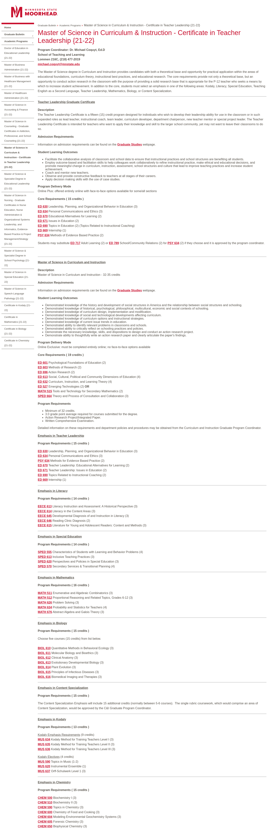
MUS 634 (44, 739)
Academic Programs (16, 41)
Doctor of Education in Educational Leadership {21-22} (17, 53)
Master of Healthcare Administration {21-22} (16, 95)
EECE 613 (45, 506)
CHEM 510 (45, 802)
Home (7, 27)
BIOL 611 (44, 653)
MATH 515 (45, 391)
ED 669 (43, 230)
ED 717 (75, 243)
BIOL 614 (44, 667)
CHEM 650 (45, 826)
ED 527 (43, 386)
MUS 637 (44, 771)
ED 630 (43, 206)
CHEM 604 (45, 816)
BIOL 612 (44, 657)
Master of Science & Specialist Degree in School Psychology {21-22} (17, 258)
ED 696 (43, 372)
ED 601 (43, 362)
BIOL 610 (44, 648)
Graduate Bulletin (14, 34)
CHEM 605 (45, 821)
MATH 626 (45, 602)
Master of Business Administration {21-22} (16, 67)
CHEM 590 (45, 807)
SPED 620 (45, 561)
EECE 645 (45, 515)
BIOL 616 (44, 676)
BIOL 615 (44, 672)
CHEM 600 (45, 812)
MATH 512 (45, 597)
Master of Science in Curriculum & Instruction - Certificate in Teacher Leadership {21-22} (17, 157)
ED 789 (114, 243)
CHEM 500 (45, 797)
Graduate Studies (129, 290)
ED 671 (43, 220)
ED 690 (43, 225)
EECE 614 (45, 511)
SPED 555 (45, 552)
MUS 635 (44, 744)
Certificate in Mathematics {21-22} (15, 319)
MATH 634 (45, 607)
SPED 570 (45, 566)
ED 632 (43, 381)
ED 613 (43, 376)
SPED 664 (45, 396)
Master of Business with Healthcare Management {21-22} (17, 81)
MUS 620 (44, 766)
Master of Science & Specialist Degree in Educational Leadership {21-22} (17, 181)
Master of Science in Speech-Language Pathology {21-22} (15, 293)
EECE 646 (45, 520)
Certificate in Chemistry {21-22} (16, 343)
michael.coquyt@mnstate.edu (59, 64)
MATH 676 (45, 612)
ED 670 (43, 216)
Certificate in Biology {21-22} (15, 331)
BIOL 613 (44, 662)
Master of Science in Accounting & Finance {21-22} (16, 109)
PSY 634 (44, 235)
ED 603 (43, 367)
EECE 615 (45, 525)
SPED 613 (45, 556)
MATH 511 (45, 593)
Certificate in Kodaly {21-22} (17, 308)
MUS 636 (44, 749)
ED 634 (43, 211)
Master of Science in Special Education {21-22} (16, 277)
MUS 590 (44, 761)
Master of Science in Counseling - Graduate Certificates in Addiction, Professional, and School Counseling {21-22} (17, 131)
